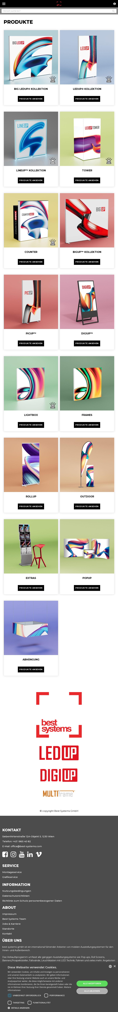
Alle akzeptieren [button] (92, 983)
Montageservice (12, 872)
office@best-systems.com (26, 846)
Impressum (9, 913)
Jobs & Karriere (11, 923)
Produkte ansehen (31, 99)
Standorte (8, 928)
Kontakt (7, 933)
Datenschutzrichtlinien (16, 895)
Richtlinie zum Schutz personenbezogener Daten (32, 900)
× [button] (114, 966)
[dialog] (59, 987)
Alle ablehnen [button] (92, 991)
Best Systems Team (14, 918)
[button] (40, 1008)
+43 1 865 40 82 (22, 841)
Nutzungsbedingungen (16, 890)
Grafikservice (10, 877)
